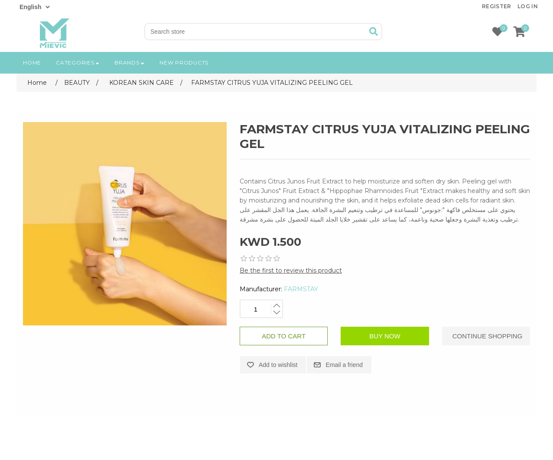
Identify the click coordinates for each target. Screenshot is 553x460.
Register (496, 6)
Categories (78, 62)
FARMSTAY (301, 289)
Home (32, 62)
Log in (527, 6)
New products (183, 62)
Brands (129, 62)
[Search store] (256, 31)
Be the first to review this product (291, 270)
